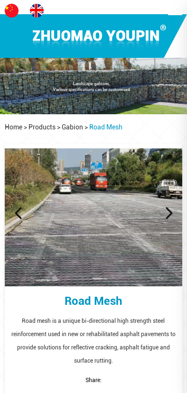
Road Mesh (105, 127)
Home (13, 127)
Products (42, 127)
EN (42, 11)
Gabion (72, 127)
